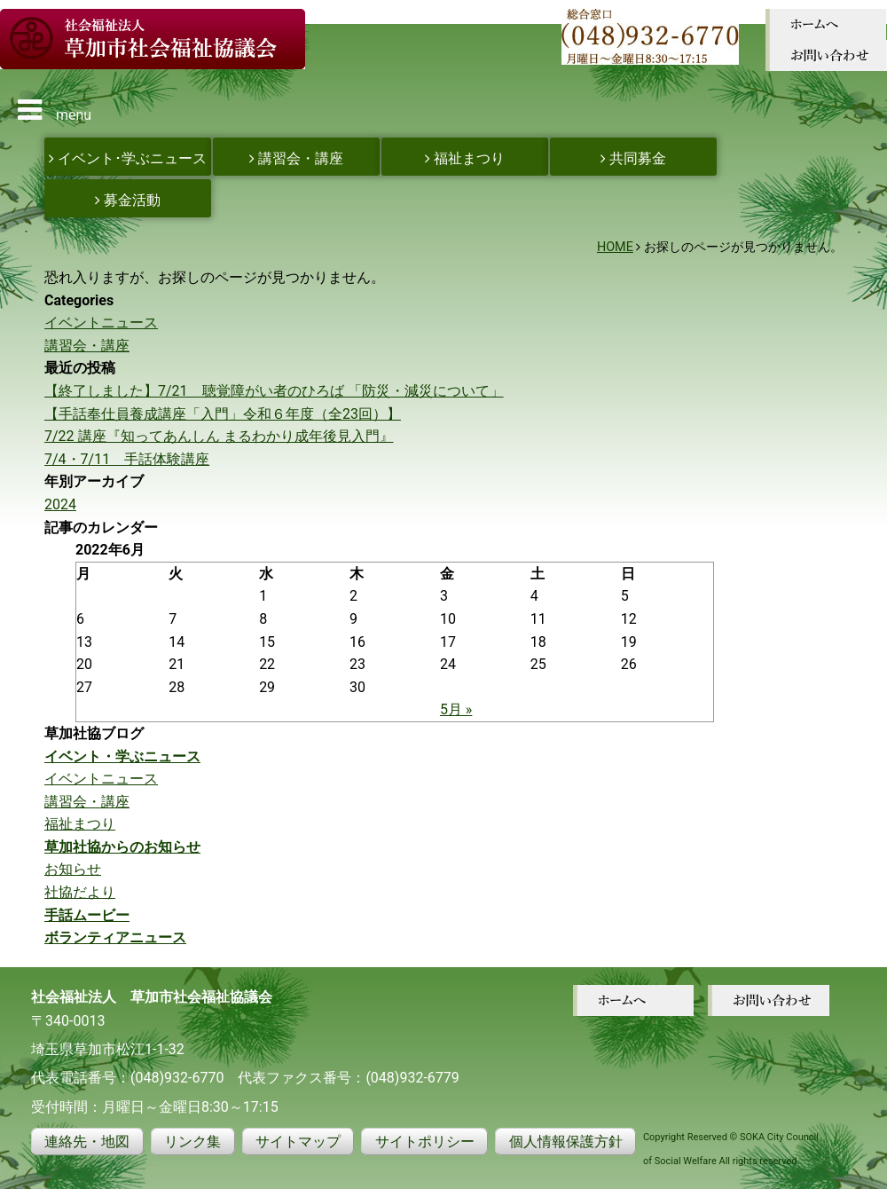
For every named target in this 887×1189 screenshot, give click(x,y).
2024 (60, 504)
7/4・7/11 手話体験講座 (126, 459)
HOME (615, 247)
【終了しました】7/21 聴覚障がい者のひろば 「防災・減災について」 (274, 390)
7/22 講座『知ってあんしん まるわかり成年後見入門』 (219, 436)
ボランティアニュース (115, 937)
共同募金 (633, 158)
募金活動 (128, 200)
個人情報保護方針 (566, 1141)
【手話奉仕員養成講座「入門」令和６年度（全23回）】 (222, 414)
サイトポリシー (425, 1141)
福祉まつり (465, 158)
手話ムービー (87, 915)
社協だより (79, 892)
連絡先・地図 (87, 1141)
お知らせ (72, 869)
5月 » (456, 709)
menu (54, 110)
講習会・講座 (296, 158)
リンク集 (192, 1141)
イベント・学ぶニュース (122, 756)
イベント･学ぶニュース (128, 158)
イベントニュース (101, 322)
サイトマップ (298, 1141)
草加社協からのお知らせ (122, 847)
